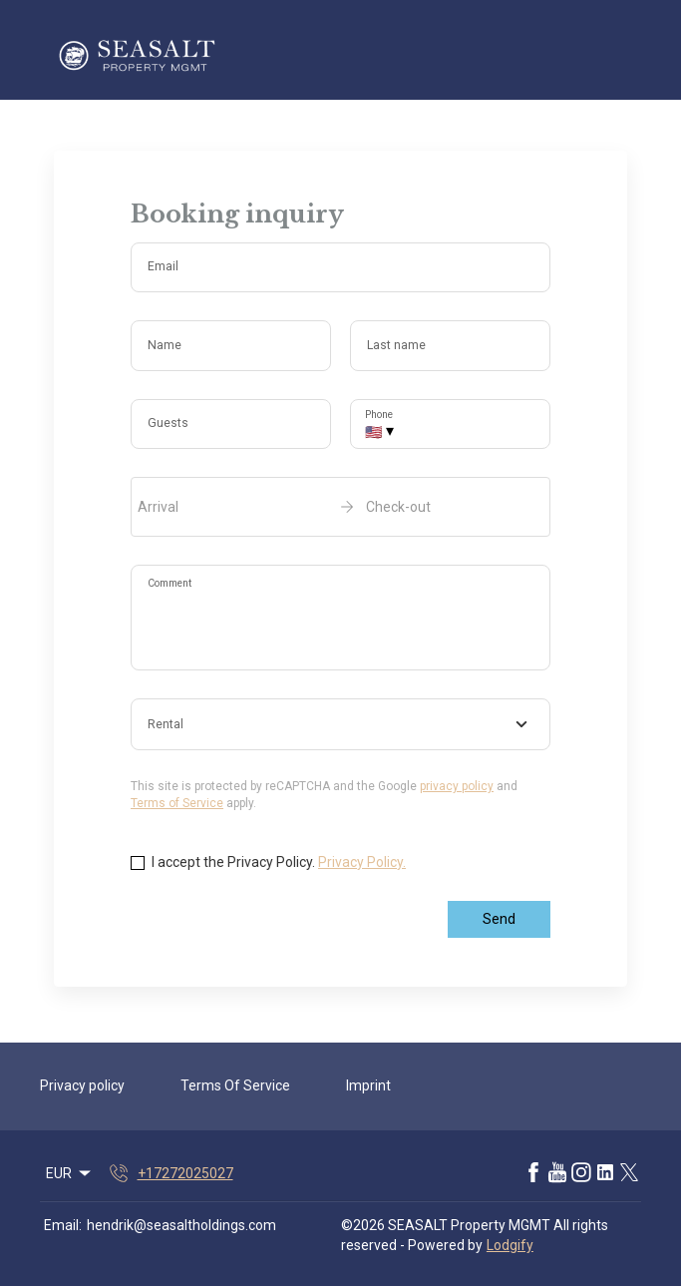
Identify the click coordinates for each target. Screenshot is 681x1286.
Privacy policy (82, 1085)
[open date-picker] (340, 507)
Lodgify (510, 1245)
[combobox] (340, 724)
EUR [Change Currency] (70, 1173)
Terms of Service (177, 803)
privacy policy (457, 786)
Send (499, 919)
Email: (63, 1225)
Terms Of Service (235, 1085)
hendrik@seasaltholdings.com (181, 1225)
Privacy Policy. (362, 862)
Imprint (368, 1085)
